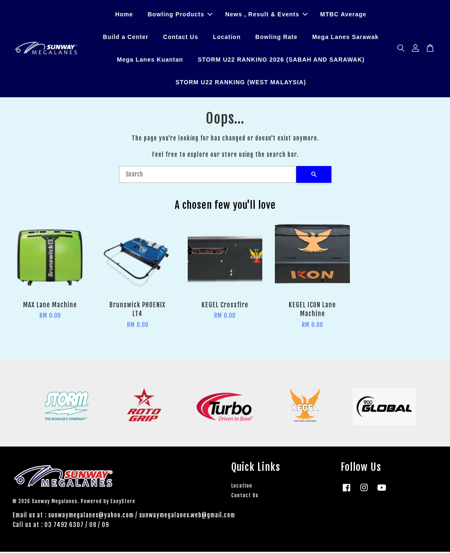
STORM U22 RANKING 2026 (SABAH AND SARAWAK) (281, 60)
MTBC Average (343, 15)
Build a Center (126, 37)
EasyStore (123, 502)
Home (124, 15)
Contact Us (180, 37)
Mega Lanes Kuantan (150, 60)
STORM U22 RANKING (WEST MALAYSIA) (241, 82)
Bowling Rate (276, 37)
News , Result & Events (266, 15)
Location (227, 37)
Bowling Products (179, 15)
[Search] (207, 175)
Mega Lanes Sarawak (345, 37)
